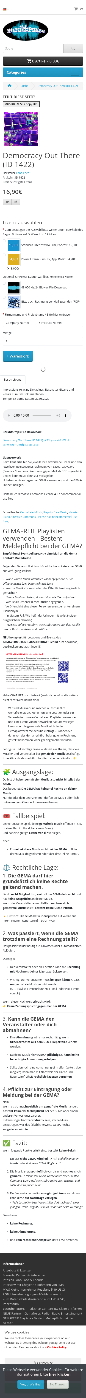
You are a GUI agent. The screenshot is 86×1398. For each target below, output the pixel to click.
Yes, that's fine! (30, 1384)
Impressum (11, 1304)
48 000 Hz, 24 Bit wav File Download (37, 288)
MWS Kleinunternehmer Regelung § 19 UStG (34, 1289)
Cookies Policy (57, 1347)
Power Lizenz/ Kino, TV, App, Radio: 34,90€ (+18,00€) (41, 261)
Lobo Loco (22, 173)
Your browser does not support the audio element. (37, 415)
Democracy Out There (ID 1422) (58, 86)
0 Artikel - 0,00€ (43, 61)
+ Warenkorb (18, 356)
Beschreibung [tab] (13, 379)
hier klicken (59, 1374)
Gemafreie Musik (31, 512)
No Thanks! (58, 1384)
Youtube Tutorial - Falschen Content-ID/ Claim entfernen (42, 1309)
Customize (43, 1363)
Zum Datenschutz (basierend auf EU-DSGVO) (34, 1299)
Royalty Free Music (55, 512)
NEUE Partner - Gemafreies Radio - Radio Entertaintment (42, 1313)
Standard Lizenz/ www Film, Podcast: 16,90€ (42, 245)
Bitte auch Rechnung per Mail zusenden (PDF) (43, 302)
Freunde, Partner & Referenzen (25, 1275)
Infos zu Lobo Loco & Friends (23, 1280)
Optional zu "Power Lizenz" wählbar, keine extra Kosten (38, 277)
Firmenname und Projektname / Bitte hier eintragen (38, 314)
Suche (24, 86)
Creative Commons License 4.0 (31, 517)
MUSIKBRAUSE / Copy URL (21, 104)
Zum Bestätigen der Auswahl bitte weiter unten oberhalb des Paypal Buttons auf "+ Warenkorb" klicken (43, 232)
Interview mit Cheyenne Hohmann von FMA (33, 1285)
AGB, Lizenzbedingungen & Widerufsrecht (32, 1294)
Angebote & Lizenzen (17, 1270)
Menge (7, 333)
